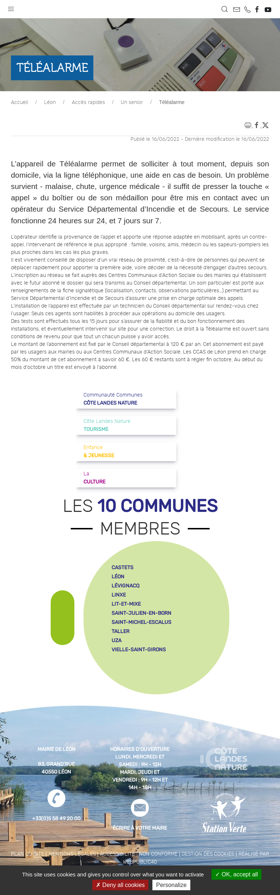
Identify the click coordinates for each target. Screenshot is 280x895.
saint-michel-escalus (141, 622)
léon (118, 577)
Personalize (171, 885)
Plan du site (27, 854)
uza (116, 640)
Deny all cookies (120, 885)
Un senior (132, 102)
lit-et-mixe (126, 604)
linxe (119, 595)
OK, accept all (236, 874)
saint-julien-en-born (141, 613)
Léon (50, 102)
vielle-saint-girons (139, 650)
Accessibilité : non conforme (139, 854)
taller (120, 631)
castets (122, 567)
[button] (11, 7)
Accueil (19, 102)
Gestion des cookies (208, 854)
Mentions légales (72, 854)
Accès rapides (88, 102)
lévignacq (125, 586)
